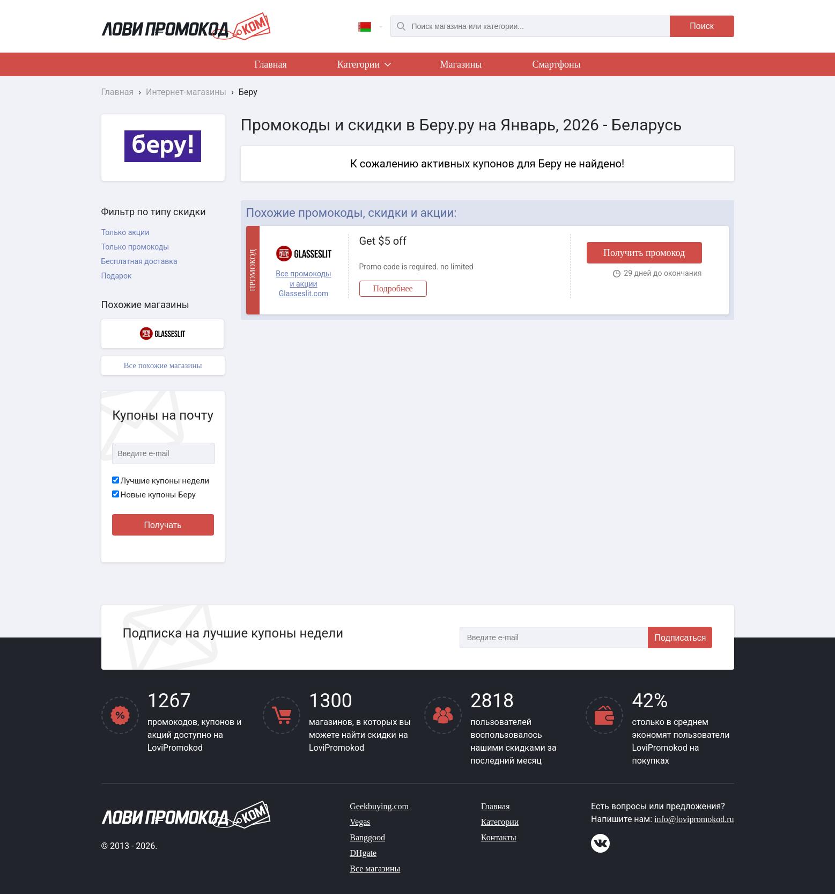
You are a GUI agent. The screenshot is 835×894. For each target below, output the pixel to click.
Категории (363, 66)
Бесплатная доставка (139, 261)
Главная (270, 64)
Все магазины (375, 868)
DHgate (363, 853)
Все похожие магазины (162, 365)
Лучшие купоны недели (161, 481)
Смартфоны (556, 64)
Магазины (461, 64)
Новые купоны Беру (154, 495)
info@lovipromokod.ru (694, 819)
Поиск (701, 26)
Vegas (360, 821)
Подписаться (680, 637)
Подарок (116, 276)
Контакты (498, 837)
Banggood (367, 837)
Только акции (125, 232)
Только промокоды (135, 247)
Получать (163, 525)
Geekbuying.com (379, 806)
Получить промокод (644, 252)
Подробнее (393, 288)
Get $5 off (383, 241)
